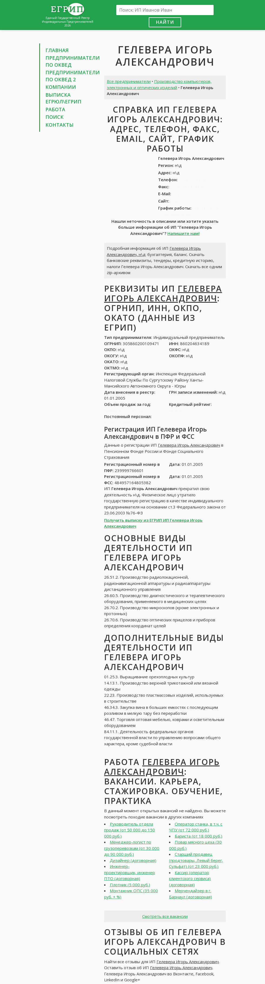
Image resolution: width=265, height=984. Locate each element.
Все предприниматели (129, 81)
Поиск (54, 117)
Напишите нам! (183, 233)
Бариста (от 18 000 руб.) (198, 836)
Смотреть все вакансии (165, 916)
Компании (60, 87)
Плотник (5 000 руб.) (130, 884)
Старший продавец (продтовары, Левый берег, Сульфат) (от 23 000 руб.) (196, 860)
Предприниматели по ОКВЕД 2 (72, 76)
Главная (57, 50)
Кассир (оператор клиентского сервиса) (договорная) (190, 878)
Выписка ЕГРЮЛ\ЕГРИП (63, 98)
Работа (55, 109)
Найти (165, 22)
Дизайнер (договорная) (133, 860)
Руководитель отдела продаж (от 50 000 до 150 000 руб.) (129, 830)
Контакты (59, 125)
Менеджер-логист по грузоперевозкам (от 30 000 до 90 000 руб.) (131, 848)
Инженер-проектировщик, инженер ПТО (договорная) (129, 872)
